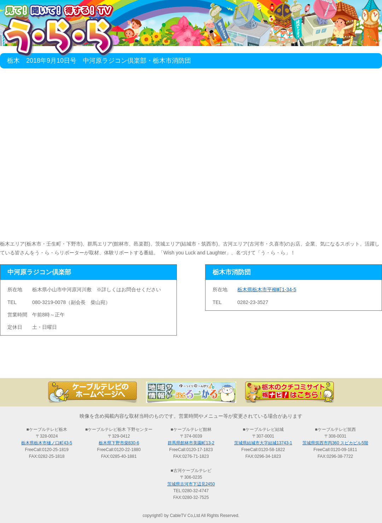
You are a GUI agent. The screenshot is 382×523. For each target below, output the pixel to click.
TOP (35, 365)
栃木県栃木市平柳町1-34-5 (266, 289)
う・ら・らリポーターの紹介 (268, 365)
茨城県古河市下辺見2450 (191, 484)
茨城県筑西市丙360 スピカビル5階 (335, 442)
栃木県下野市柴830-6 (119, 442)
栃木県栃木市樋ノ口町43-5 (46, 442)
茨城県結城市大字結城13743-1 (263, 442)
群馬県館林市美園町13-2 (191, 442)
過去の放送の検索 (191, 365)
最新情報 (113, 365)
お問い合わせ (346, 365)
